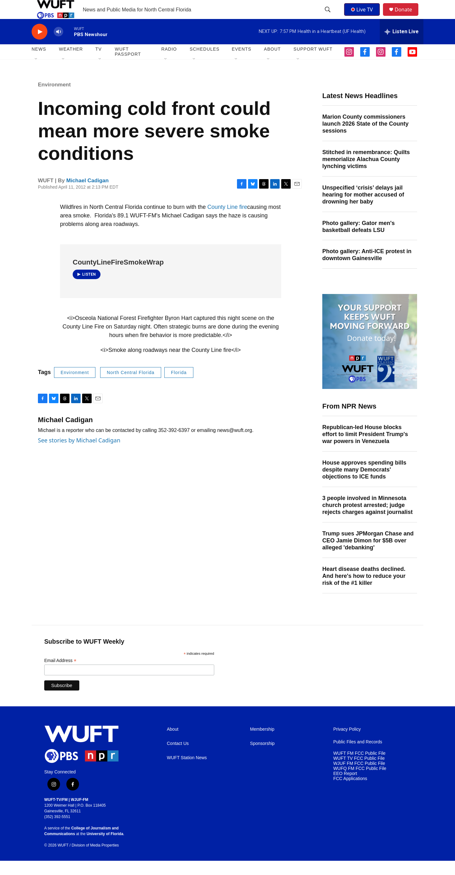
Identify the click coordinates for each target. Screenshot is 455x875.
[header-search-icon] (328, 17)
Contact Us (178, 757)
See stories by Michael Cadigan (79, 454)
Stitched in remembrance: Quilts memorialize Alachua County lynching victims (366, 173)
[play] (39, 46)
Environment (54, 99)
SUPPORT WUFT (313, 63)
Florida (179, 386)
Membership (262, 743)
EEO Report (345, 787)
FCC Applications (350, 793)
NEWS (39, 63)
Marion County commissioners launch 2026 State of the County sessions (365, 138)
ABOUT (272, 63)
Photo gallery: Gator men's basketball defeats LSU (358, 240)
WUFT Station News (187, 772)
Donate (407, 16)
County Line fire (227, 221)
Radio (169, 63)
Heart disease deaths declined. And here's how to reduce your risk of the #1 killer (363, 590)
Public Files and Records (357, 756)
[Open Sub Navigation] (36, 73)
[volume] (58, 46)
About (173, 743)
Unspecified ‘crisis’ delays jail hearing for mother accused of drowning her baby (363, 209)
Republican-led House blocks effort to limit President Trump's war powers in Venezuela (365, 448)
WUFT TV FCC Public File (359, 772)
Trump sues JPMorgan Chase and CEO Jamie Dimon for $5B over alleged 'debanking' (368, 555)
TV (98, 63)
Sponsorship (262, 757)
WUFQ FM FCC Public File (359, 782)
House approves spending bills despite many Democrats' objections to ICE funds (364, 484)
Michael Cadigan (87, 195)
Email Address (60, 675)
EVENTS (241, 63)
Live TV (364, 16)
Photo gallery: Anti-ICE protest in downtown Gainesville (366, 269)
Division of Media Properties (95, 859)
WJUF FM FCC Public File (359, 777)
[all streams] (401, 46)
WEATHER (71, 63)
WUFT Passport (128, 66)
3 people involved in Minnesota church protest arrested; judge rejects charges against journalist (367, 519)
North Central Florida (131, 386)
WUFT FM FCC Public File (359, 767)
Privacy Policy (347, 743)
